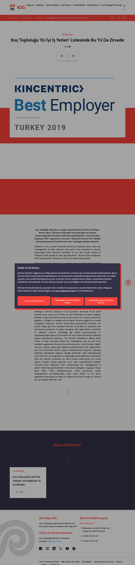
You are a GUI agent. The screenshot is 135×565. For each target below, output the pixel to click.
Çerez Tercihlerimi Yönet (34, 301)
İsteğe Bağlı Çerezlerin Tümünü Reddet (67, 301)
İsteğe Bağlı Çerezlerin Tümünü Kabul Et (101, 301)
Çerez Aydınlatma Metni (65, 291)
